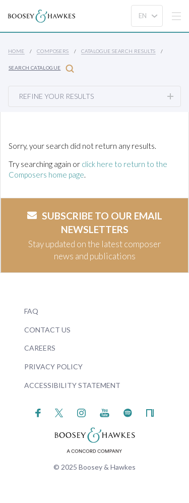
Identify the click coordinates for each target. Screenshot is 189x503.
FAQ (31, 311)
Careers (39, 348)
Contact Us (47, 329)
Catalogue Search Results (118, 51)
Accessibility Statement (72, 385)
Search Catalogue (41, 68)
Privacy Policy (53, 366)
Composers (53, 51)
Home (16, 51)
